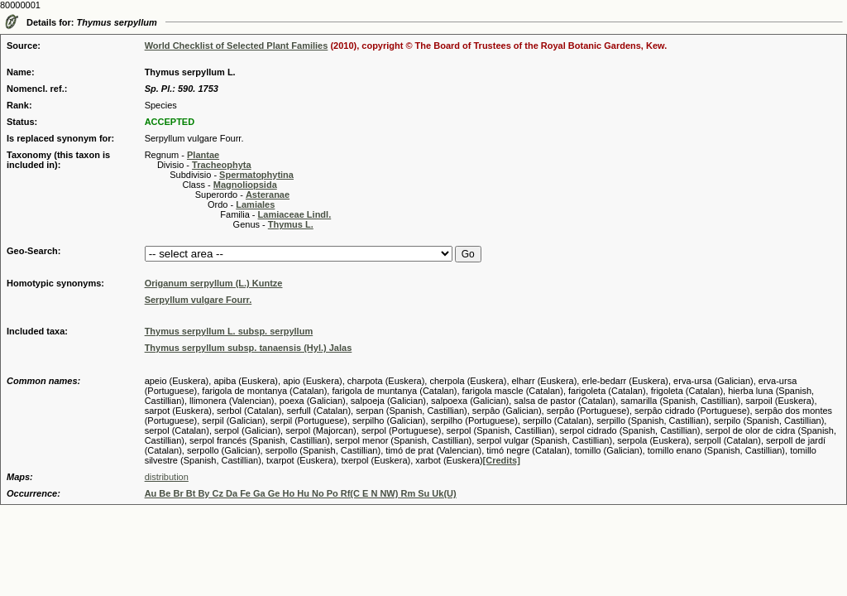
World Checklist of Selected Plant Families (236, 45)
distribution (167, 477)
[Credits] (501, 460)
